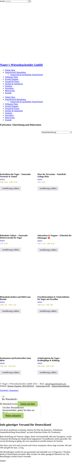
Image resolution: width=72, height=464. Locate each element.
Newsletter (9, 88)
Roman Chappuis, (21, 386)
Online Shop (10, 70)
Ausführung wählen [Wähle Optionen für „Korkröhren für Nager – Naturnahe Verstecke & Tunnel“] (10, 188)
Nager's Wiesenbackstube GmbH (21, 64)
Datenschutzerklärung (60, 386)
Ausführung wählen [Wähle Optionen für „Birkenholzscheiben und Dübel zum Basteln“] (10, 311)
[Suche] (29, 1)
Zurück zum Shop (27, 404)
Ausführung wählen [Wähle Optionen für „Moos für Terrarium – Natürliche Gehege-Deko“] (48, 188)
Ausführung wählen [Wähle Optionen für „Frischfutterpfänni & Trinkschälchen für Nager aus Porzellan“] (48, 311)
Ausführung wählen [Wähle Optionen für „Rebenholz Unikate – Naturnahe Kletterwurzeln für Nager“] (10, 250)
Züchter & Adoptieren (14, 84)
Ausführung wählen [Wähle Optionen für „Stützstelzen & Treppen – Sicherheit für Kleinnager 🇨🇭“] (48, 250)
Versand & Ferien (12, 81)
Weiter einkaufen (13, 415)
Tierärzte (8, 86)
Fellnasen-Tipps (11, 77)
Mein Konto (10, 90)
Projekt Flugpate (11, 79)
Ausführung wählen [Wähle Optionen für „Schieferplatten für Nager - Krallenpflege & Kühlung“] (48, 372)
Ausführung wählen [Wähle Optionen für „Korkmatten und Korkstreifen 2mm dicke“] (10, 372)
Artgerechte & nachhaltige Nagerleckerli (26, 75)
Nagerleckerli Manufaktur (15, 72)
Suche (2, 1)
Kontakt (8, 93)
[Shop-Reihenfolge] (56, 132)
